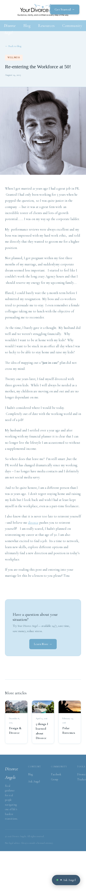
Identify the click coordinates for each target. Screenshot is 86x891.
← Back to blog (13, 46)
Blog (27, 25)
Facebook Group (56, 777)
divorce (33, 523)
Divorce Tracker (81, 777)
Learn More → (43, 644)
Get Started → (65, 9)
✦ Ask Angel (66, 880)
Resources (46, 25)
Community (72, 25)
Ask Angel (34, 781)
